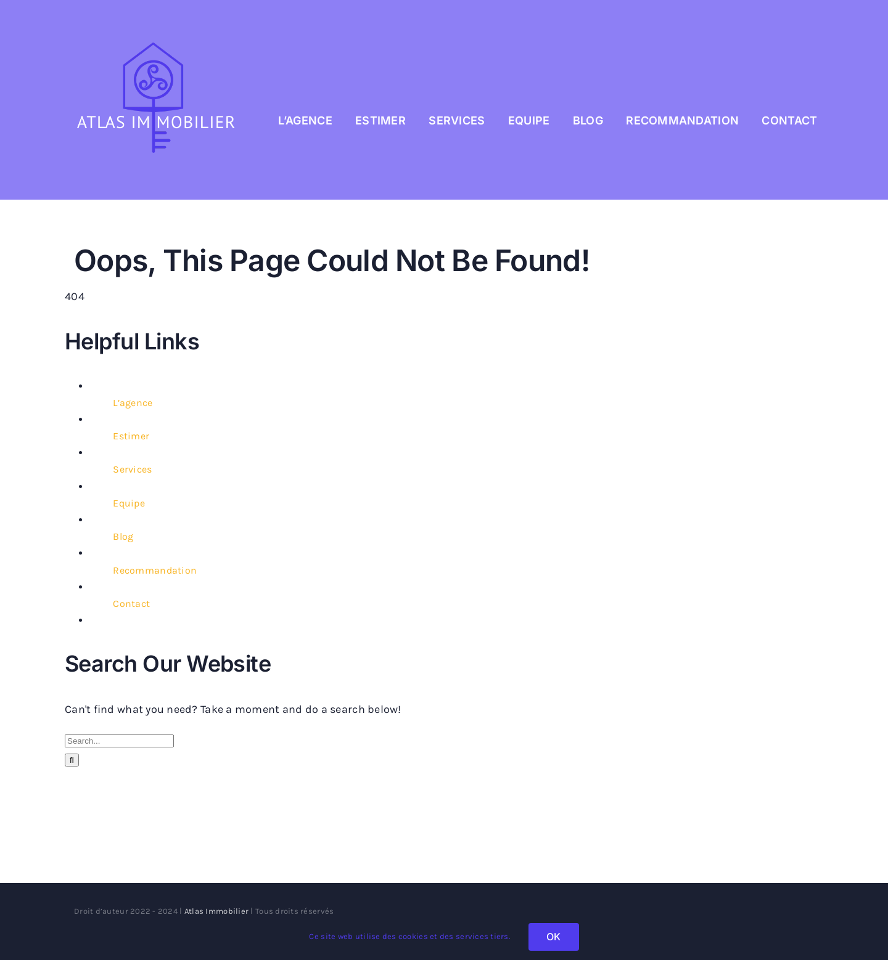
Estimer (131, 436)
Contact (131, 603)
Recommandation (155, 570)
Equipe (129, 503)
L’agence (132, 403)
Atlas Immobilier (216, 911)
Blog (123, 536)
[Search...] (119, 740)
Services (132, 469)
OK (553, 936)
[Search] (72, 760)
